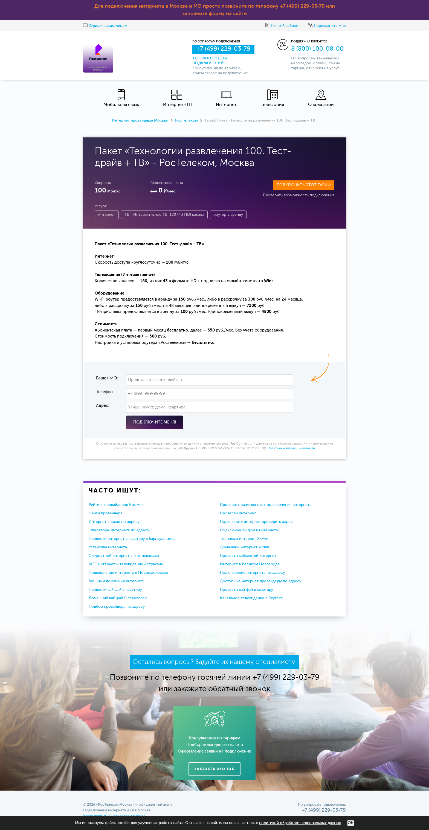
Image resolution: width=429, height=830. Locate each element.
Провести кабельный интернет (248, 556)
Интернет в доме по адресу (114, 522)
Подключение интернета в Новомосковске (128, 573)
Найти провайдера (105, 513)
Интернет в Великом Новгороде (250, 564)
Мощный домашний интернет (116, 581)
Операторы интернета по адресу (119, 530)
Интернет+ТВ (177, 98)
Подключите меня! (154, 422)
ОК (350, 823)
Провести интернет (238, 513)
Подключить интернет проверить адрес (256, 522)
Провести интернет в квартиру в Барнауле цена (132, 539)
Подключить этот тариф (304, 185)
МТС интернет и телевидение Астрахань (126, 564)
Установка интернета (108, 547)
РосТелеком (186, 120)
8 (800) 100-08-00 (317, 49)
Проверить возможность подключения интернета (265, 505)
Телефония (272, 98)
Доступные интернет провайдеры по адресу (260, 581)
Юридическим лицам (105, 26)
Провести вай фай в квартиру (115, 590)
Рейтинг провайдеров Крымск (116, 505)
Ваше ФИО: (107, 378)
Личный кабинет (282, 26)
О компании (321, 98)
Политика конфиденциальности (291, 448)
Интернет (226, 98)
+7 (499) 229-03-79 (302, 6)
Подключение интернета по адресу (252, 573)
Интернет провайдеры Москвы (140, 120)
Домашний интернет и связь (245, 547)
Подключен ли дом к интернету (249, 530)
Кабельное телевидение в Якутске (251, 598)
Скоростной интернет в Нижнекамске (124, 556)
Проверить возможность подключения (298, 195)
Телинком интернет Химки (244, 539)
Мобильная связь (121, 98)
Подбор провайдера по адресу (117, 607)
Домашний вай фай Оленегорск (118, 598)
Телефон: (105, 392)
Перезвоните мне (327, 26)
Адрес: (102, 406)
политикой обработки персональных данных (300, 823)
